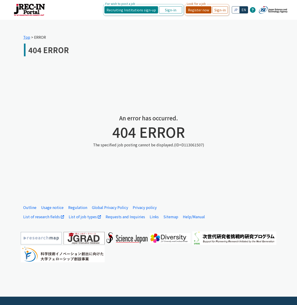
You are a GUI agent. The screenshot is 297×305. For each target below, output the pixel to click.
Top (26, 37)
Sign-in (170, 9)
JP (236, 9)
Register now (198, 9)
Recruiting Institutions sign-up (131, 9)
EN (244, 9)
